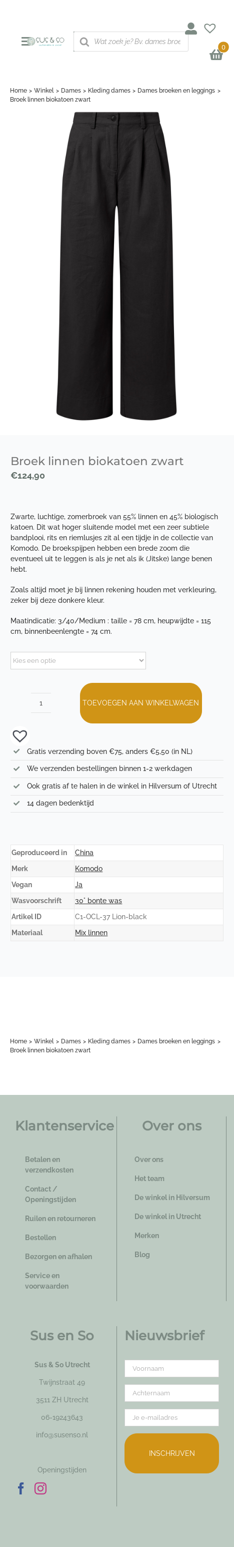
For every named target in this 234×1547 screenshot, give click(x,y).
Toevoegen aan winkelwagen (140, 703)
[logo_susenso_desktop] (45, 41)
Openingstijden (62, 1470)
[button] (15, 735)
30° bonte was (98, 901)
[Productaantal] (41, 703)
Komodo (88, 869)
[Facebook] (21, 1488)
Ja (78, 885)
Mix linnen (91, 933)
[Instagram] (40, 1488)
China (84, 853)
